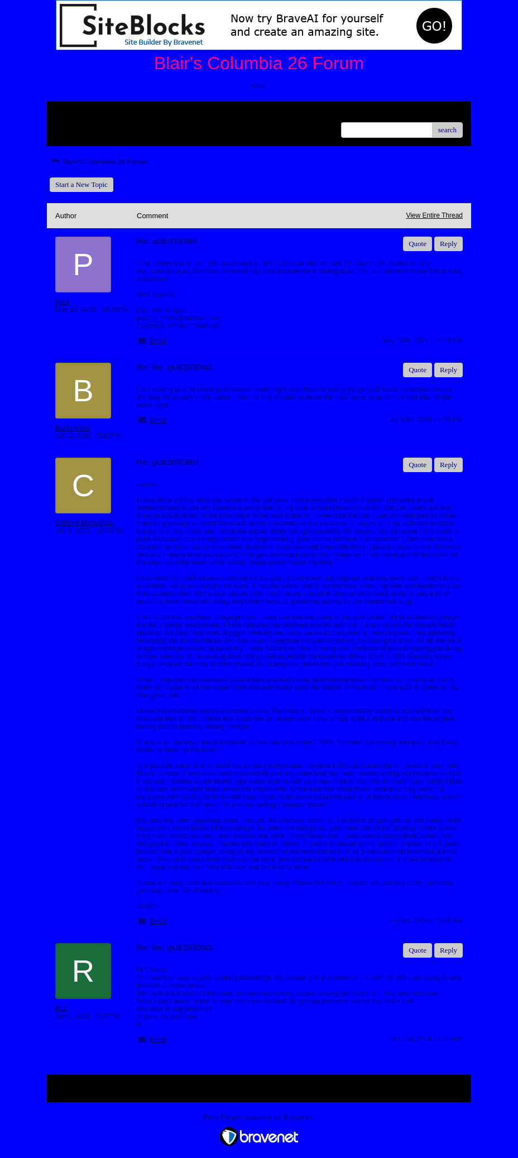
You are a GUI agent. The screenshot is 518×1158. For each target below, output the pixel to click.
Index (125, 113)
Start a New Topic (81, 184)
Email (158, 341)
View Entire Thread (434, 215)
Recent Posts (74, 126)
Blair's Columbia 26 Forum (99, 161)
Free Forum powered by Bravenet (259, 1117)
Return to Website (81, 113)
